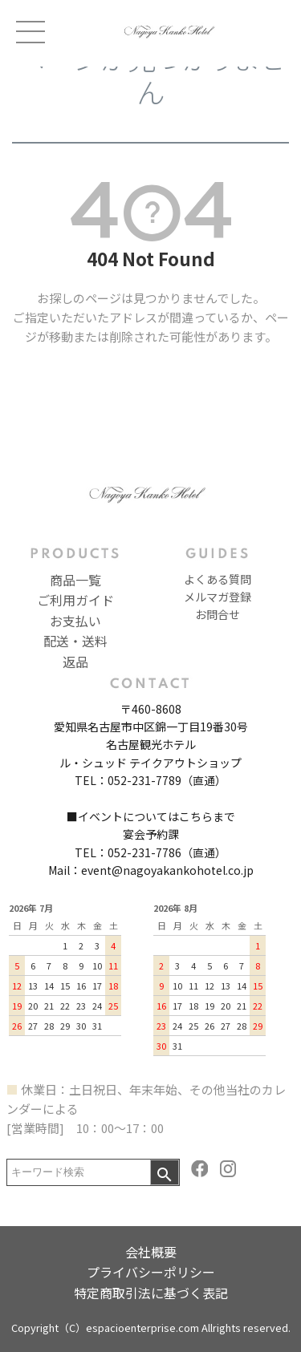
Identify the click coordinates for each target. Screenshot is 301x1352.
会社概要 (151, 1251)
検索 (164, 1172)
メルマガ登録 (217, 597)
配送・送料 (75, 640)
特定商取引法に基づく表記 (151, 1292)
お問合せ (217, 614)
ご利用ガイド (75, 599)
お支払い (75, 620)
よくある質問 (217, 579)
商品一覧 (75, 579)
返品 (75, 661)
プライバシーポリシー (151, 1271)
